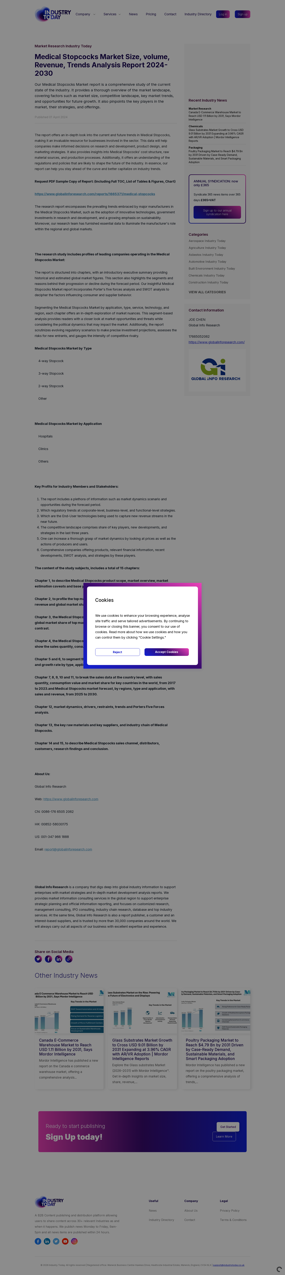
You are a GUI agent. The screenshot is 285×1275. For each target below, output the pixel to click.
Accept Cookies (166, 652)
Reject (117, 652)
